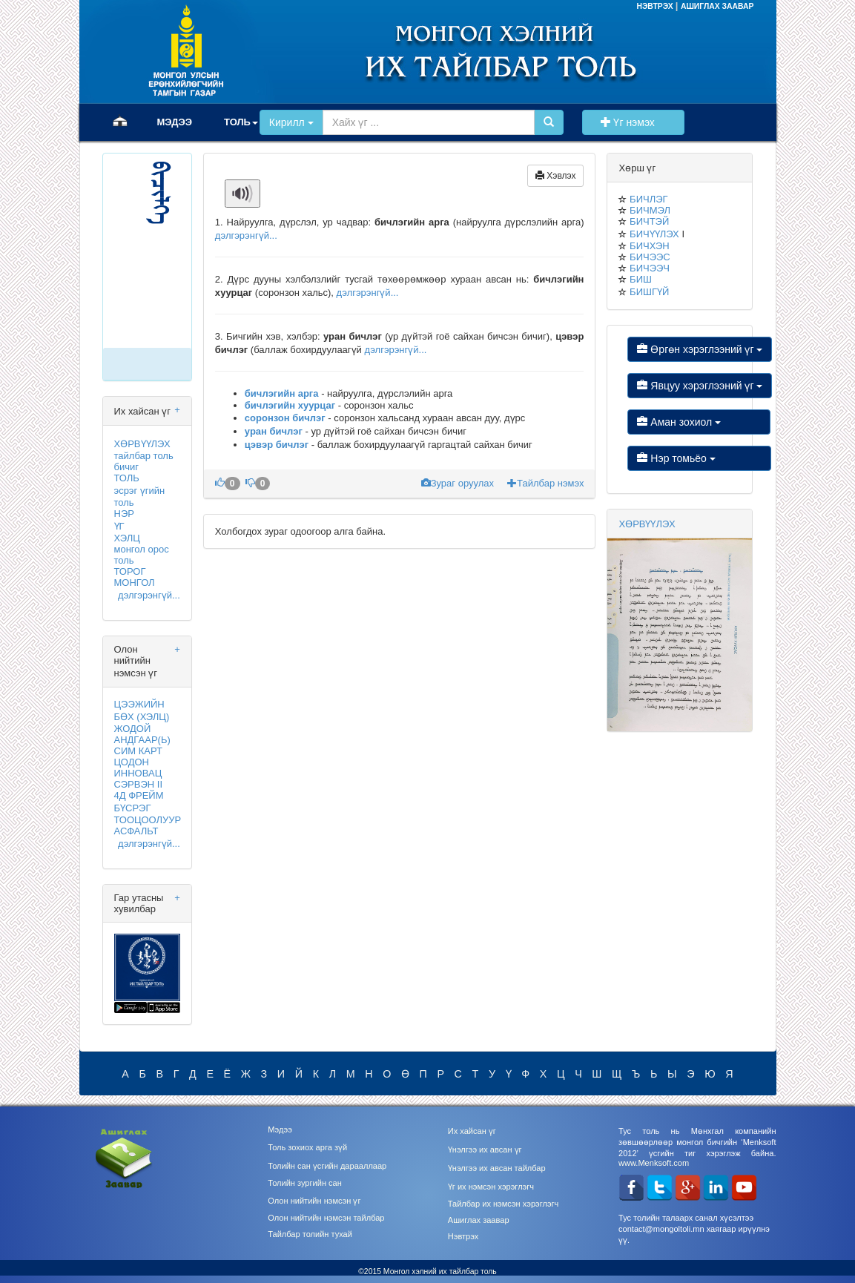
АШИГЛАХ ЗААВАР (717, 6)
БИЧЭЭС (650, 257)
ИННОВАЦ (138, 773)
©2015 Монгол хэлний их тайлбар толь (427, 1271)
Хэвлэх (555, 176)
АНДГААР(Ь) (142, 739)
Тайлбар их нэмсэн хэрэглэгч (503, 1203)
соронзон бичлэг (285, 417)
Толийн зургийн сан (305, 1182)
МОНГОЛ (134, 582)
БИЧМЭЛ (650, 210)
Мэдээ (280, 1129)
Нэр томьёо (699, 458)
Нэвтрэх (463, 1236)
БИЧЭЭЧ (650, 268)
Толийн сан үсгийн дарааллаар (327, 1165)
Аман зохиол (699, 422)
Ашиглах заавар (478, 1220)
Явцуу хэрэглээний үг (699, 386)
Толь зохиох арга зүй (307, 1147)
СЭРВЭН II (138, 784)
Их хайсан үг (472, 1131)
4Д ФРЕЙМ (139, 795)
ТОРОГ (130, 571)
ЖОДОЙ (132, 728)
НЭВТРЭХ (655, 6)
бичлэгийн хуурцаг (290, 405)
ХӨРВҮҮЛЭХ (142, 443)
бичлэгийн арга (282, 393)
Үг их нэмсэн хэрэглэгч (491, 1186)
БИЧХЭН (650, 245)
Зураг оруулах (459, 483)
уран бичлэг (275, 431)
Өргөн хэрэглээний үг (699, 349)
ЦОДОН (131, 762)
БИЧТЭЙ (649, 221)
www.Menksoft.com (653, 1162)
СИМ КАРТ (138, 750)
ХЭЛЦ (127, 538)
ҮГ (119, 526)
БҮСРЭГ (132, 808)
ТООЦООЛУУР (148, 819)
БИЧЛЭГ (648, 199)
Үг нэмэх (633, 122)
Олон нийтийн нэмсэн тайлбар (326, 1217)
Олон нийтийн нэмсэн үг (314, 1200)
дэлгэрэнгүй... (149, 595)
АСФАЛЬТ (136, 831)
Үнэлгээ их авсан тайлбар (497, 1168)
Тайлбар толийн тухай (310, 1234)
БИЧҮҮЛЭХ (654, 234)
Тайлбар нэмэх (545, 483)
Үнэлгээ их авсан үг (485, 1149)
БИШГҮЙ (649, 291)
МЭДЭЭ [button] (175, 122)
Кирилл (291, 122)
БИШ (641, 279)
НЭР (124, 513)
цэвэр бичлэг (278, 444)
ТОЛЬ (126, 478)
